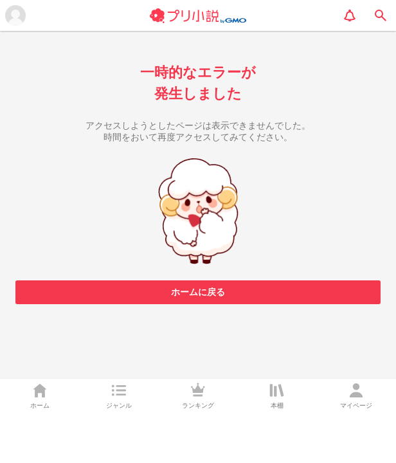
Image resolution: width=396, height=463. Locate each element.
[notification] (349, 15)
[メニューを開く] (15, 15)
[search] (380, 15)
